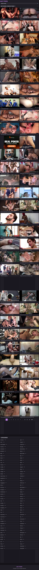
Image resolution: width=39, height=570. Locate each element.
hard (2, 526)
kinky (2, 544)
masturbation (24, 449)
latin (22, 440)
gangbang (3, 507)
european (3, 489)
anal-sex (3, 446)
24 (24, 419)
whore (22, 539)
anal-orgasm (3, 444)
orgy (22, 469)
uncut (22, 521)
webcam (22, 535)
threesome (23, 514)
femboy (3, 503)
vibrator (22, 526)
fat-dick (2, 498)
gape (2, 510)
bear (2, 460)
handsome (3, 523)
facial (2, 496)
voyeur (22, 530)
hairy (2, 519)
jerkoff (2, 539)
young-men (23, 548)
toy (21, 517)
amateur (3, 440)
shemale (22, 498)
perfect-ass (23, 483)
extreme (2, 494)
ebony (2, 485)
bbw (2, 453)
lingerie (22, 442)
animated (3, 449)
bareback (3, 451)
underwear (23, 523)
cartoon (3, 465)
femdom (3, 505)
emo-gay (3, 487)
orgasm (22, 467)
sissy (22, 503)
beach (2, 458)
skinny (22, 505)
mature (22, 451)
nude (22, 460)
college (2, 471)
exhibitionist (3, 492)
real (22, 485)
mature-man (23, 453)
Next (32, 419)
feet (2, 501)
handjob (3, 521)
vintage (22, 528)
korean (2, 548)
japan (2, 532)
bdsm (2, 455)
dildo (2, 480)
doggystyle (3, 483)
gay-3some (3, 514)
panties (22, 474)
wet (21, 537)
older (22, 462)
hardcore (3, 528)
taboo (22, 507)
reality (22, 489)
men (22, 455)
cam (2, 462)
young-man (23, 546)
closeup (2, 469)
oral (22, 465)
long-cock (23, 444)
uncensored (23, 519)
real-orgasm (23, 487)
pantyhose (23, 476)
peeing (22, 480)
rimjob (22, 492)
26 (29, 419)
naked (22, 458)
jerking (2, 537)
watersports (23, 532)
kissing (2, 546)
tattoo (22, 510)
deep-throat (3, 476)
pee (21, 478)
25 (27, 419)
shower (22, 501)
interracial (3, 530)
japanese (3, 535)
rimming (23, 494)
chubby (2, 467)
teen (22, 512)
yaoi (22, 541)
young (22, 544)
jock (2, 541)
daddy (2, 474)
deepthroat (3, 478)
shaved (22, 496)
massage (22, 446)
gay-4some (3, 517)
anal (2, 442)
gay (2, 512)
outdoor (22, 471)
